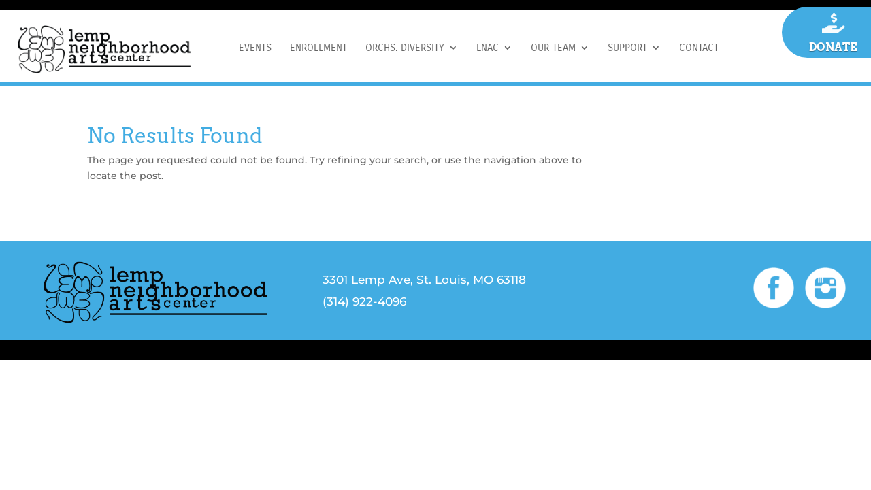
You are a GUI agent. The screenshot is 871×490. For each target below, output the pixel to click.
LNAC (487, 48)
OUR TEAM (553, 48)
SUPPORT (627, 48)
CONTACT (699, 48)
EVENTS (255, 48)
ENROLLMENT (318, 48)
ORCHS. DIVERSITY (404, 48)
